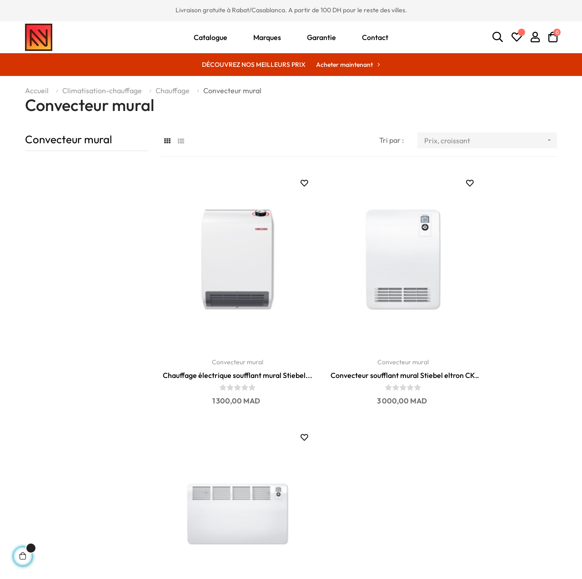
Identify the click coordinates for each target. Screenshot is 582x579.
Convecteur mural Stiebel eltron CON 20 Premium (495, 342)
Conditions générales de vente (193, 538)
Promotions (314, 510)
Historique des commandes (459, 510)
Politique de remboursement (190, 524)
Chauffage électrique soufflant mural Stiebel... (222, 342)
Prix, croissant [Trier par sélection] (490, 140)
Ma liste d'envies (442, 497)
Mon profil (432, 483)
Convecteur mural (68, 139)
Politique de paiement (179, 510)
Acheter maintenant (344, 64)
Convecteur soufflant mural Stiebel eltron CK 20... (359, 342)
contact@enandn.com (56, 492)
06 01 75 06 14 (45, 482)
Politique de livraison (177, 497)
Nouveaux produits (325, 497)
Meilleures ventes (324, 483)
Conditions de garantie (180, 483)
